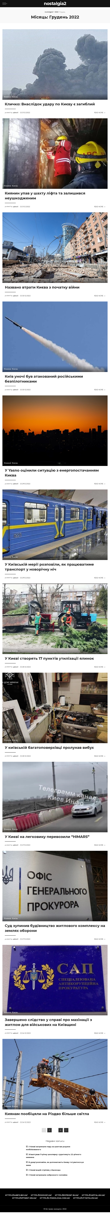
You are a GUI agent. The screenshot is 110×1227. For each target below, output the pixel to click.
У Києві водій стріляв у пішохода (44, 1185)
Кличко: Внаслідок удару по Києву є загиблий (46, 106)
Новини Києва (11, 97)
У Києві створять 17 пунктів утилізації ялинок (48, 666)
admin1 (15, 117)
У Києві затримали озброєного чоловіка (48, 1190)
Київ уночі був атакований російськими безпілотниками (50, 384)
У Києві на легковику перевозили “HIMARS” (55, 851)
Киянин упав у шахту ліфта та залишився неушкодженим (52, 200)
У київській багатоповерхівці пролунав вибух (49, 760)
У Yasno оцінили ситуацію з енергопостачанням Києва (36, 478)
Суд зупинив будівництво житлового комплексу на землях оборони (47, 943)
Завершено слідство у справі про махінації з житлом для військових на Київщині (54, 1037)
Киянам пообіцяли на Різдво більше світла (54, 1128)
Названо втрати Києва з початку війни (48, 292)
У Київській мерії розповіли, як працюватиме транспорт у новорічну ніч (51, 572)
